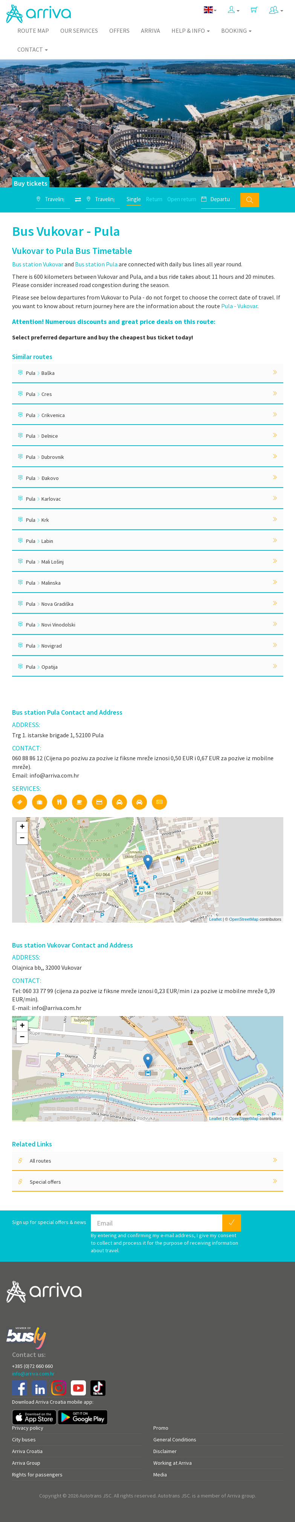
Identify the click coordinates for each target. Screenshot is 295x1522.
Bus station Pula (96, 264)
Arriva (150, 30)
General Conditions (174, 1439)
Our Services (79, 30)
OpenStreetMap (243, 919)
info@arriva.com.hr (33, 1373)
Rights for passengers (37, 1474)
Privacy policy (27, 1427)
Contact (32, 49)
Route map (33, 30)
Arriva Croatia (27, 1451)
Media (160, 1474)
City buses (24, 1439)
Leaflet (215, 919)
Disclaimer (165, 1451)
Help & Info (190, 30)
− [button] (22, 838)
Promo (160, 1427)
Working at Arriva (172, 1462)
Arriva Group (26, 1462)
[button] (233, 10)
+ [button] (22, 827)
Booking (236, 30)
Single (134, 199)
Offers (119, 30)
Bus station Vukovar (37, 264)
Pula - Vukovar (239, 306)
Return (154, 199)
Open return (181, 199)
